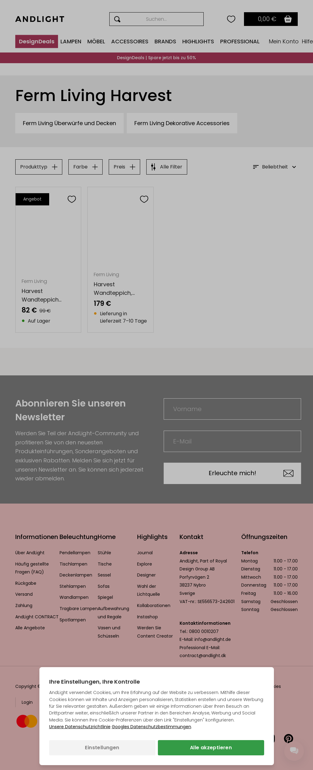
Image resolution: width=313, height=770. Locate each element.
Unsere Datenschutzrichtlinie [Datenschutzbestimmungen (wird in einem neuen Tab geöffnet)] (80, 727)
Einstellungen (102, 747)
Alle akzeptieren (211, 747)
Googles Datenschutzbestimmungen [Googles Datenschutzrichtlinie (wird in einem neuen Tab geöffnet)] (151, 727)
